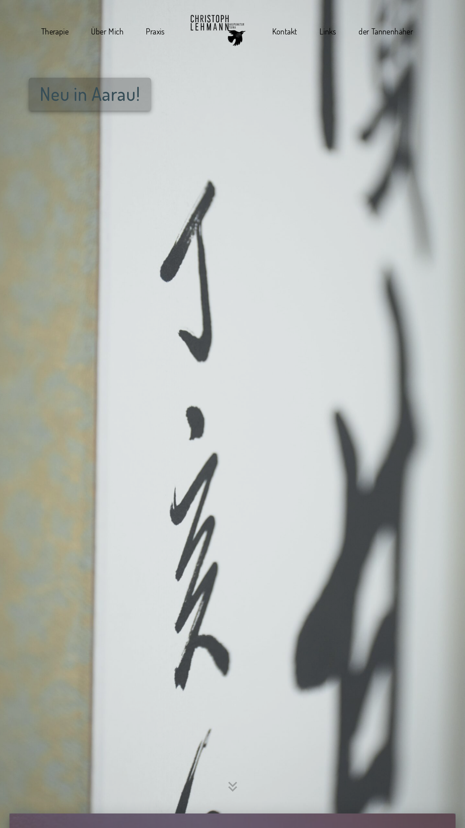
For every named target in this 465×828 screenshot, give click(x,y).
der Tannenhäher (386, 31)
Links (327, 31)
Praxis (155, 31)
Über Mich (107, 31)
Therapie (55, 31)
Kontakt (284, 31)
